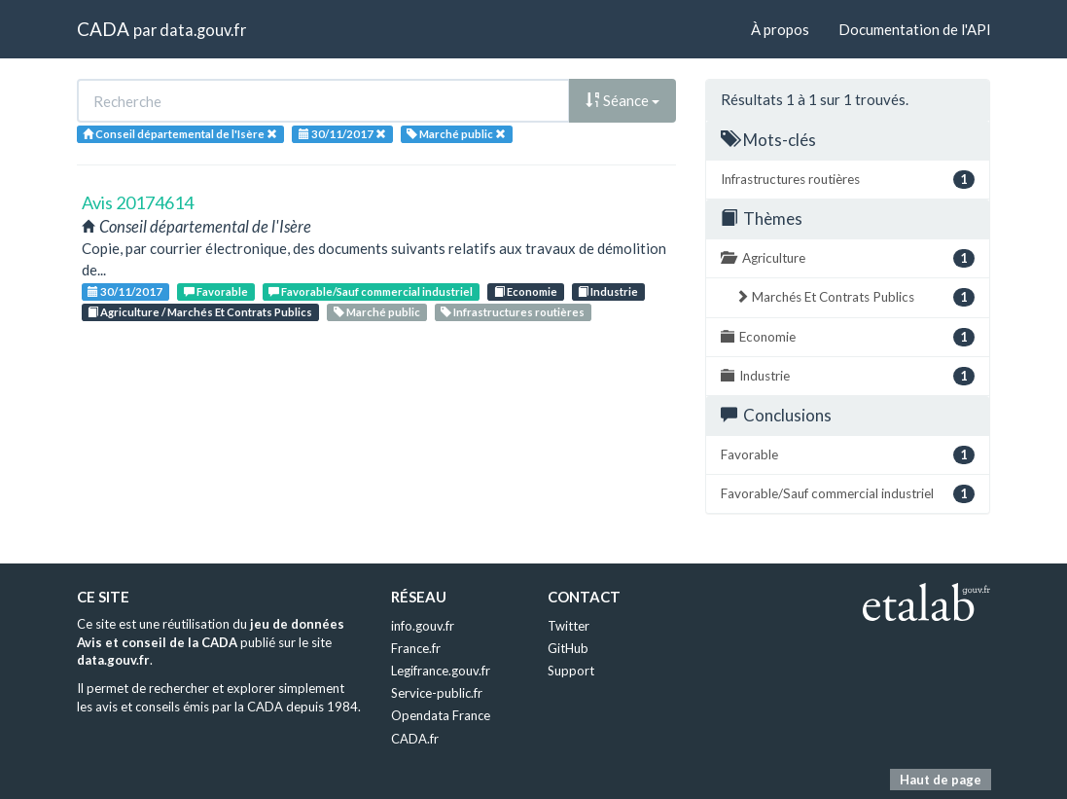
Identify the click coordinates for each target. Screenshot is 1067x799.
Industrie (608, 291)
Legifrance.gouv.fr (440, 670)
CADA (103, 29)
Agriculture (848, 258)
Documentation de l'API (914, 29)
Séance (622, 100)
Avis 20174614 (138, 202)
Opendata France (440, 715)
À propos (780, 29)
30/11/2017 (125, 291)
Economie (525, 291)
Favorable (216, 291)
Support (571, 670)
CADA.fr (415, 738)
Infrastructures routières (513, 312)
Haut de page (940, 779)
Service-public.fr (436, 693)
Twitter (568, 626)
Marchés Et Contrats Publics (855, 297)
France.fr (416, 648)
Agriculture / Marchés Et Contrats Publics (200, 312)
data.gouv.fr (203, 29)
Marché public (377, 312)
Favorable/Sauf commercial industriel (370, 291)
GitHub (568, 648)
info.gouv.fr (422, 626)
